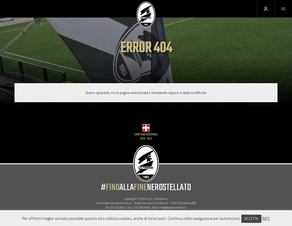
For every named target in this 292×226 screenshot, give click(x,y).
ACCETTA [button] (251, 218)
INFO (266, 218)
